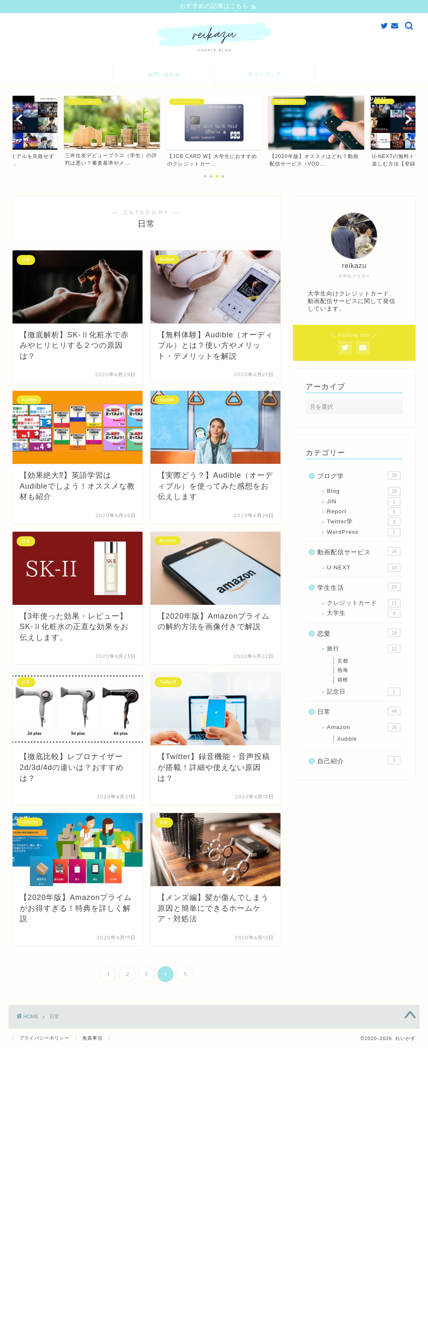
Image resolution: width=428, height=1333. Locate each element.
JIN (363, 502)
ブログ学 (358, 476)
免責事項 (92, 1038)
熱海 (342, 671)
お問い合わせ (164, 75)
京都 (342, 662)
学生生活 (358, 588)
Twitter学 (363, 523)
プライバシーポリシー (44, 1038)
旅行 (363, 650)
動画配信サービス (358, 552)
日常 (358, 712)
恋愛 (358, 634)
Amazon (363, 728)
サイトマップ (264, 75)
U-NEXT (363, 568)
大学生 (363, 614)
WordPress (363, 533)
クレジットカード (363, 604)
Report (363, 513)
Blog (363, 492)
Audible (347, 740)
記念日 (363, 692)
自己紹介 (358, 761)
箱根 (342, 681)
